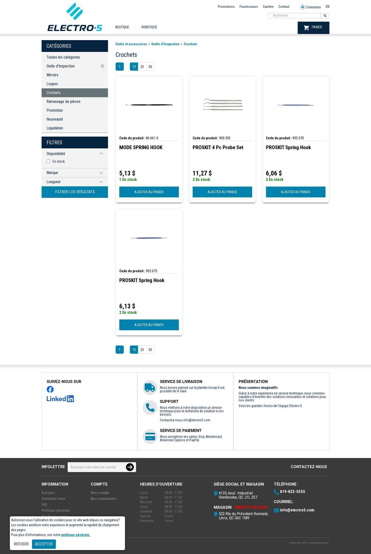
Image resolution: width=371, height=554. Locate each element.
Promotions (226, 7)
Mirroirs (52, 75)
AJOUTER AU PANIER (149, 192)
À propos (48, 493)
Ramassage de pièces (63, 101)
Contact (284, 7)
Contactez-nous (309, 466)
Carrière (268, 7)
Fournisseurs (249, 7)
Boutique (122, 27)
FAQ (44, 505)
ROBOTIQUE (149, 27)
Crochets (53, 92)
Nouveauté (54, 119)
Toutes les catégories (63, 57)
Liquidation (54, 128)
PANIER (313, 27)
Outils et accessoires (131, 44)
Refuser (21, 544)
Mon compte (100, 493)
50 (150, 66)
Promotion (54, 110)
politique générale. (75, 535)
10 (134, 66)
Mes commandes (103, 499)
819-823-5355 (292, 491)
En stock (59, 161)
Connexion (311, 7)
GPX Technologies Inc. (315, 543)
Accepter (44, 544)
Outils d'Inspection (60, 66)
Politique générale (56, 510)
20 (142, 66)
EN (327, 7)
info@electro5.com (196, 420)
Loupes (52, 83)
